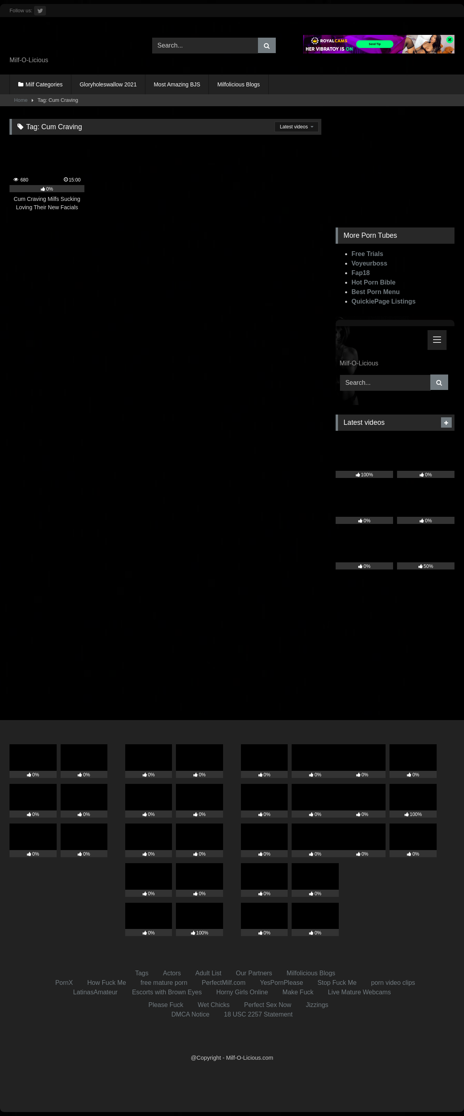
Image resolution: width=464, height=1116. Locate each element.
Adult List (208, 973)
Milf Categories (44, 84)
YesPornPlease (281, 982)
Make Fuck (298, 992)
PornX (64, 982)
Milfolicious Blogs (238, 84)
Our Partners (254, 973)
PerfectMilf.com (223, 982)
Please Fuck (165, 1004)
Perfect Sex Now (267, 1004)
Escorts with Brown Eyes (167, 992)
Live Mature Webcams (359, 992)
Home (21, 100)
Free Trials (367, 253)
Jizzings (317, 1004)
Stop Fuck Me (337, 982)
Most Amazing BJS (177, 84)
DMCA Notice (191, 1014)
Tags (142, 973)
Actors (172, 973)
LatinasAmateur (95, 992)
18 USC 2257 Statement (258, 1014)
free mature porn (164, 982)
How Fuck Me (106, 982)
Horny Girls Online (242, 992)
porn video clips (393, 982)
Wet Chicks (214, 1004)
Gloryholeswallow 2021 (108, 84)
